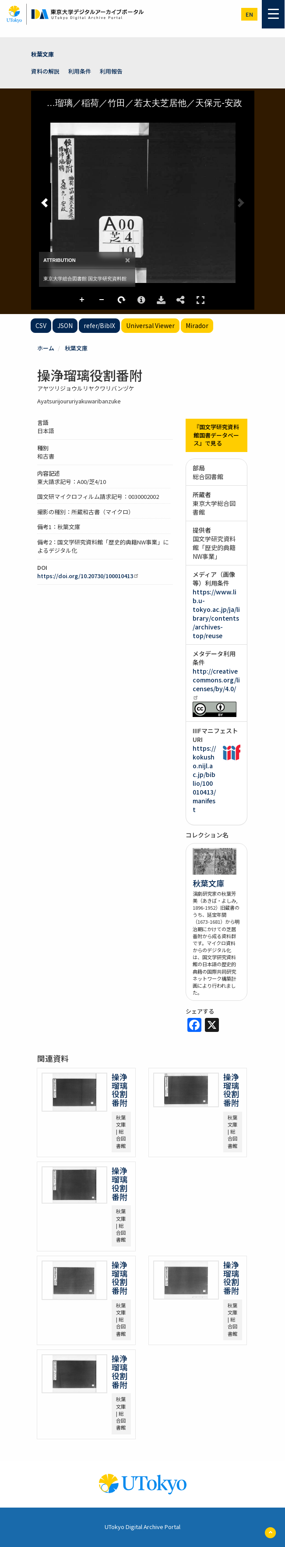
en (249, 14)
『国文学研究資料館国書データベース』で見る (216, 435)
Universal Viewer (150, 325)
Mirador (197, 325)
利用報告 (111, 71)
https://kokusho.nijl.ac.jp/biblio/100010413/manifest (204, 779)
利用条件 (79, 71)
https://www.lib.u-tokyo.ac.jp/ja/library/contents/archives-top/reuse (216, 613)
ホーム (45, 348)
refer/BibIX (99, 325)
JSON (65, 325)
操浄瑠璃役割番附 (119, 1089)
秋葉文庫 (42, 54)
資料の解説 (45, 71)
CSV (40, 325)
